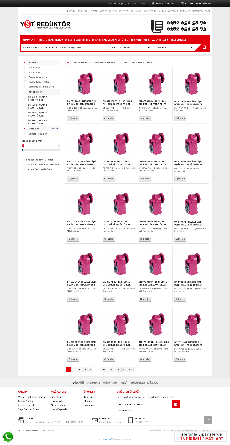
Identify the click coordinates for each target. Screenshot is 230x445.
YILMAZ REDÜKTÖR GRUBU (104, 62)
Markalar (88, 401)
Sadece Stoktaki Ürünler (39, 169)
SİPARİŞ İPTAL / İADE (201, 11)
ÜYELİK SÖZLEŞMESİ (185, 430)
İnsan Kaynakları (59, 409)
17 (117, 369)
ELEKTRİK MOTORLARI (87, 39)
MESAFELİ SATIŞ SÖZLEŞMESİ (162, 430)
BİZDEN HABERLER (99, 11)
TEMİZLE (54, 128)
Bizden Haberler (59, 405)
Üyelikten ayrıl (124, 410)
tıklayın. (141, 3)
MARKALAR (185, 11)
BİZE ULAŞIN (136, 11)
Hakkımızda (57, 401)
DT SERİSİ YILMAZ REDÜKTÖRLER (37, 122)
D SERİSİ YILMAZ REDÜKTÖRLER (137, 62)
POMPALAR (28, 39)
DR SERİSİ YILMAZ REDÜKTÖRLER (37, 98)
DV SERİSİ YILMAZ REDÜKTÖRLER (37, 106)
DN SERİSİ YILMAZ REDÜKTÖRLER (37, 114)
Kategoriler (89, 405)
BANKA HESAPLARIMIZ (168, 11)
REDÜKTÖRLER (64, 39)
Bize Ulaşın (56, 396)
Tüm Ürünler (90, 396)
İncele (73, 118)
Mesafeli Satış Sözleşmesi (31, 396)
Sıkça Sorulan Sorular (29, 409)
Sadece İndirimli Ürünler (39, 159)
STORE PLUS (106, 439)
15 (104, 369)
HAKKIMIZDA (83, 11)
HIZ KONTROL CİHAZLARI (146, 39)
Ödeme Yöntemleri (27, 401)
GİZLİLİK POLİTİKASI (203, 430)
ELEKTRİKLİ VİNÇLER (174, 39)
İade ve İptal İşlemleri (29, 405)
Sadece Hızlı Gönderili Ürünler (43, 164)
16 (111, 369)
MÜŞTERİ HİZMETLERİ (119, 11)
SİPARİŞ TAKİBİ (150, 11)
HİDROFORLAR (45, 39)
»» (130, 369)
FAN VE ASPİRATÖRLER (115, 39)
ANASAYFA (70, 11)
